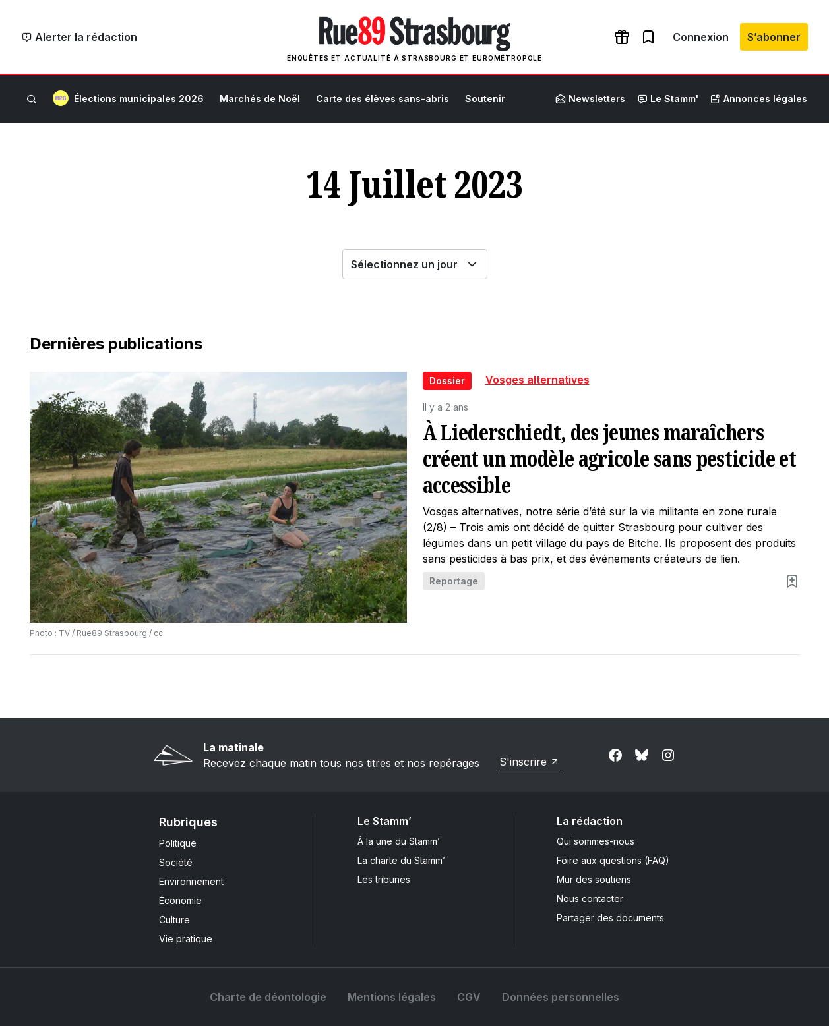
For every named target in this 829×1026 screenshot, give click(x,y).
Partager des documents (610, 917)
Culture (174, 919)
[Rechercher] (31, 98)
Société (176, 862)
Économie (180, 900)
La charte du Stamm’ (401, 860)
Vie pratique (185, 938)
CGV (469, 997)
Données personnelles (560, 997)
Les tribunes (383, 879)
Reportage (453, 580)
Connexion (701, 36)
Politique (178, 843)
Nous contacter (590, 898)
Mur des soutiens (594, 879)
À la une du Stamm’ (398, 841)
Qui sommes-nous (595, 841)
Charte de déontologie (268, 997)
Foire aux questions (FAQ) (613, 860)
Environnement (191, 881)
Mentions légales (392, 997)
